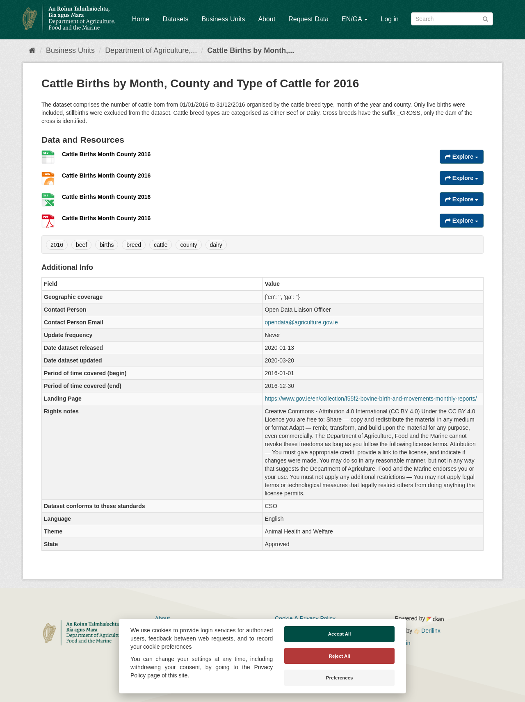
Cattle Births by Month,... (250, 50)
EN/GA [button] (355, 19)
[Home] (32, 50)
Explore (461, 156)
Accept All (339, 633)
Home (141, 19)
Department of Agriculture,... (151, 50)
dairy (216, 245)
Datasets (175, 19)
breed (133, 245)
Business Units (223, 19)
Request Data (308, 19)
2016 (56, 245)
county (188, 245)
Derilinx (427, 630)
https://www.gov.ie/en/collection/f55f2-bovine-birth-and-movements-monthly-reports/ (371, 398)
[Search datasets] (452, 18)
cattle (160, 245)
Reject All (339, 656)
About (266, 19)
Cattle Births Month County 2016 (106, 154)
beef (81, 245)
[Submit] (485, 18)
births (107, 245)
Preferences (339, 677)
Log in (390, 19)
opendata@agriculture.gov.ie (301, 322)
